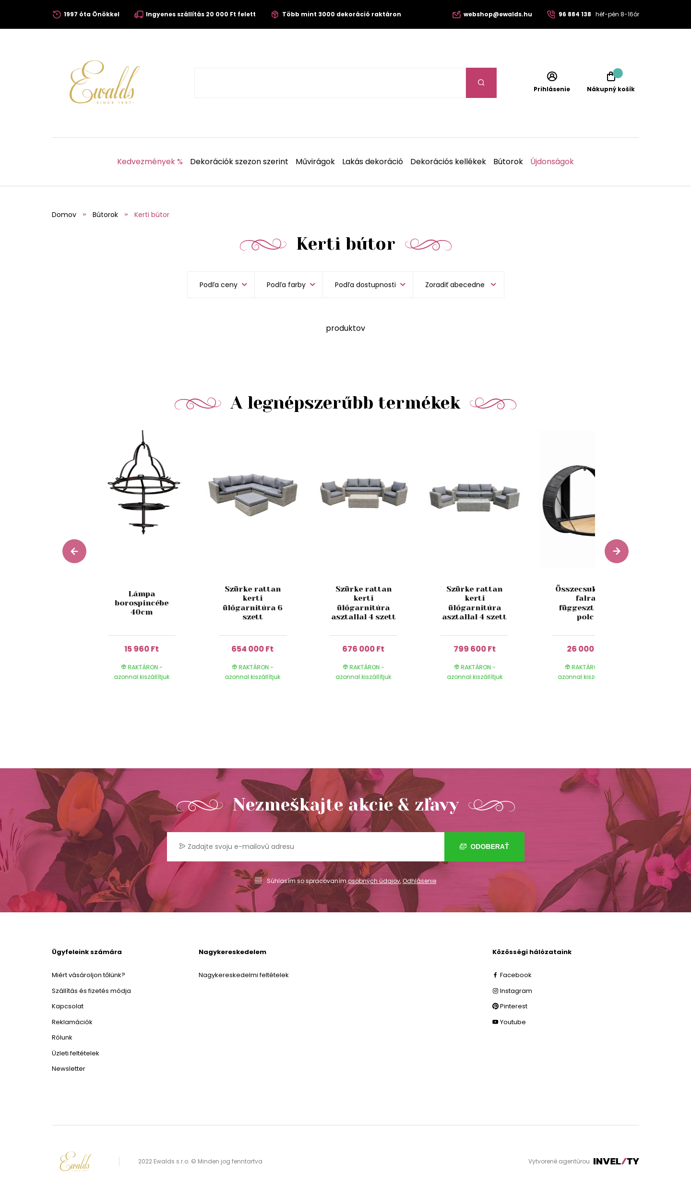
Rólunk (62, 1037)
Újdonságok (552, 162)
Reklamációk (72, 1022)
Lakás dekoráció (372, 162)
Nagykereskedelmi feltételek (244, 975)
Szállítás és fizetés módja (91, 990)
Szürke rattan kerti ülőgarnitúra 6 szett (253, 602)
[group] (151, 564)
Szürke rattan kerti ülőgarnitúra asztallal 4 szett (363, 602)
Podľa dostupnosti (365, 285)
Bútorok (508, 162)
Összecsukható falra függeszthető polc (586, 602)
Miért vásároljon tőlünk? (88, 975)
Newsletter (68, 1068)
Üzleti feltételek (75, 1053)
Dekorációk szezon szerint (239, 162)
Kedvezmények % (150, 162)
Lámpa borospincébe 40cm (141, 603)
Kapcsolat (67, 1006)
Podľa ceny (219, 285)
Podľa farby (286, 285)
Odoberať (484, 846)
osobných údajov (374, 881)
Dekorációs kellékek (448, 162)
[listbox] (458, 284)
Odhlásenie (419, 881)
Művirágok (315, 162)
